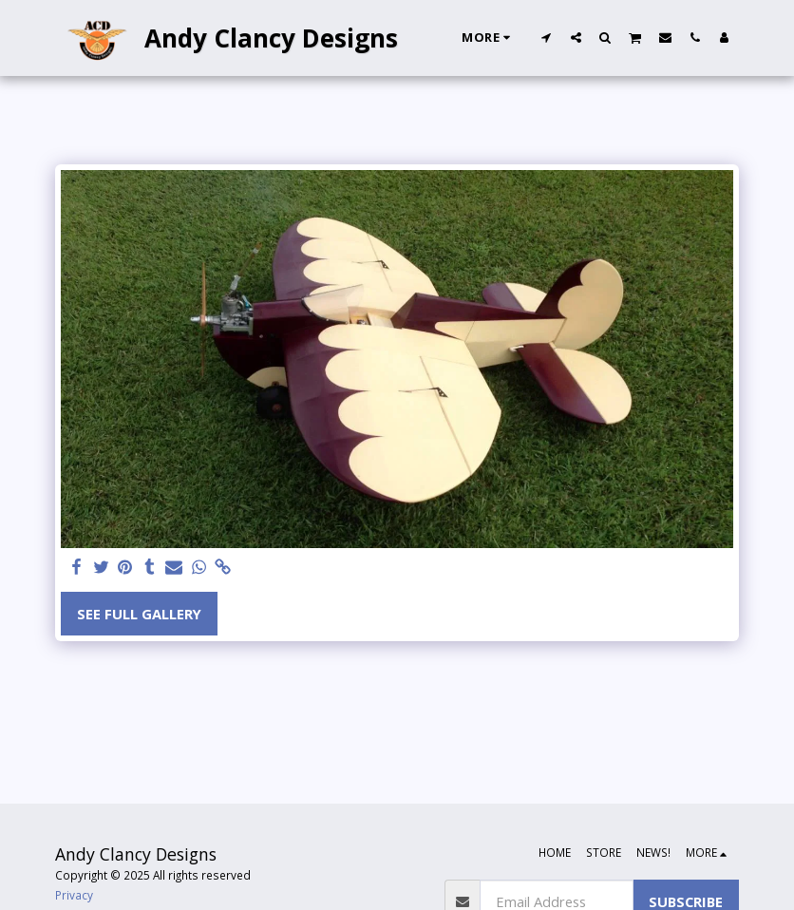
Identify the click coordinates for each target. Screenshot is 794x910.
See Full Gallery (139, 613)
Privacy (74, 894)
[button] (546, 37)
